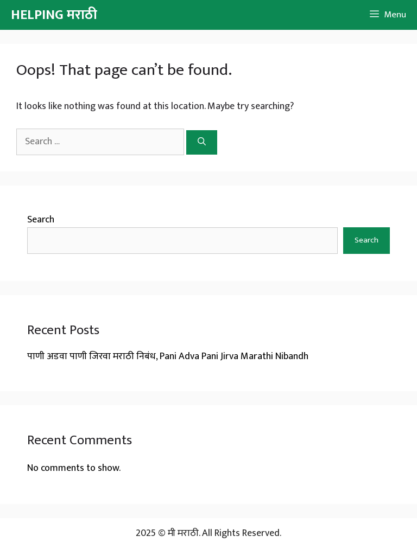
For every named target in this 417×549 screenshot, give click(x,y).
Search (40, 220)
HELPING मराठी (54, 15)
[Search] (201, 142)
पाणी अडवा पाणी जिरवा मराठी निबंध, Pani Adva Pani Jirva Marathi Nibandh (167, 356)
